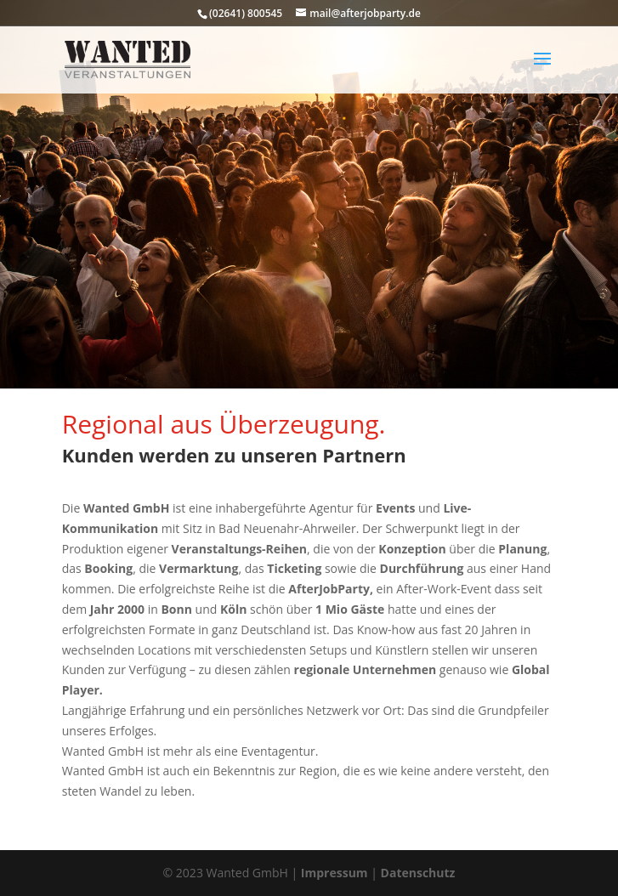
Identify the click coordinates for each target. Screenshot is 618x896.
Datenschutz (418, 873)
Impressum (334, 873)
